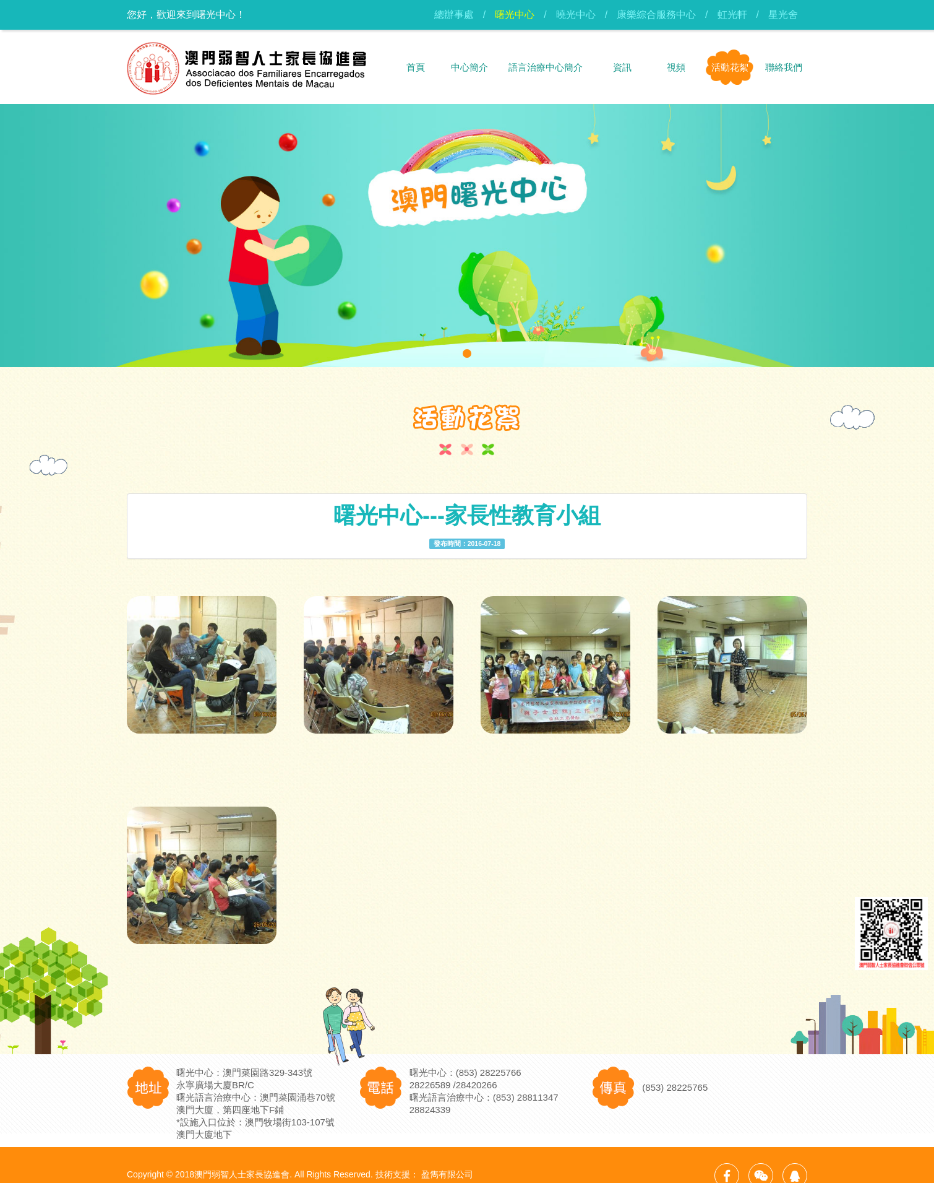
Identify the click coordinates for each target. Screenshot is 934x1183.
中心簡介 (469, 67)
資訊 (622, 67)
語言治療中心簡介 (545, 67)
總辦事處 (454, 14)
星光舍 (783, 14)
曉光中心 (576, 14)
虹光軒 (732, 14)
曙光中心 (514, 14)
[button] (467, 353)
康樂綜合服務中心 (656, 14)
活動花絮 (729, 67)
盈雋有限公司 (447, 1174)
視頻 (676, 67)
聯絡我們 (783, 67)
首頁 (415, 67)
